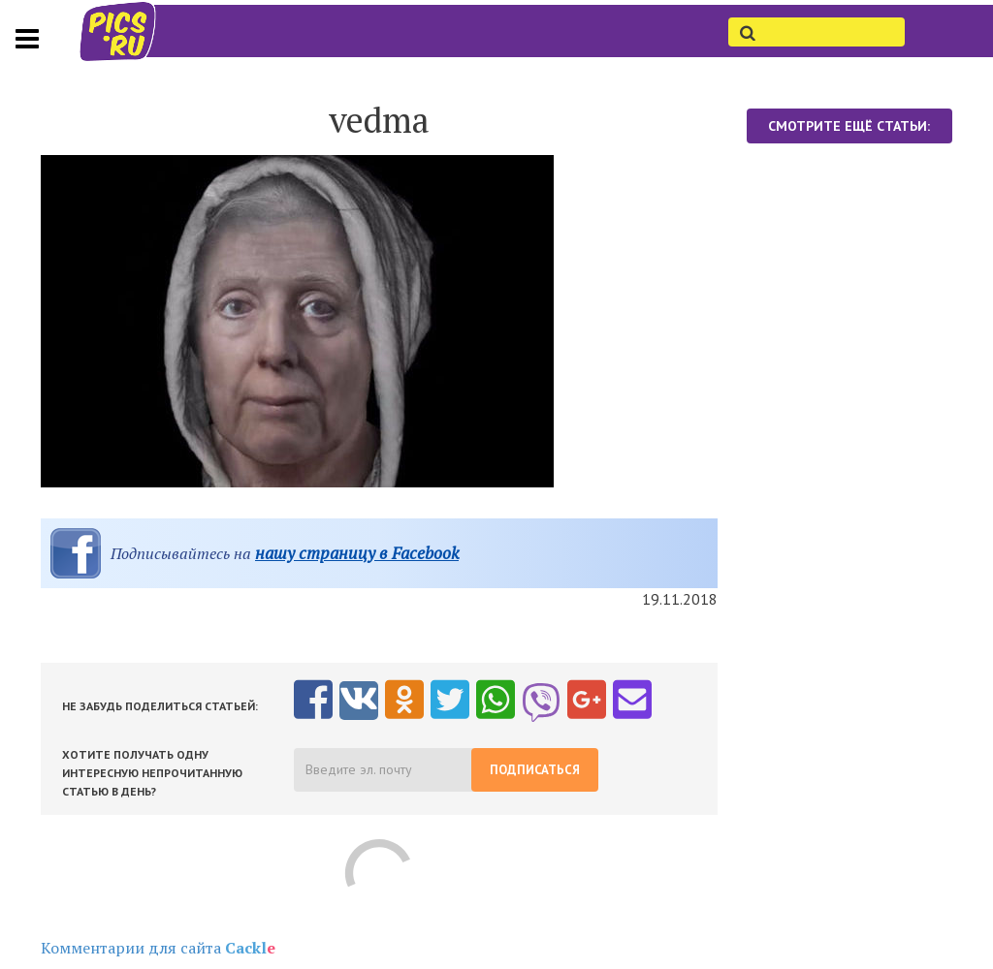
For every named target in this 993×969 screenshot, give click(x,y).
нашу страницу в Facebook (357, 553)
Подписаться (535, 770)
